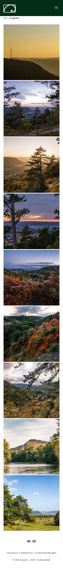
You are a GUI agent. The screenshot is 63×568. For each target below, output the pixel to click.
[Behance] (29, 541)
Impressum (12, 552)
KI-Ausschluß (43, 559)
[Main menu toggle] (56, 7)
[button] (31, 52)
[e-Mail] (34, 541)
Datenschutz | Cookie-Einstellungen (38, 552)
